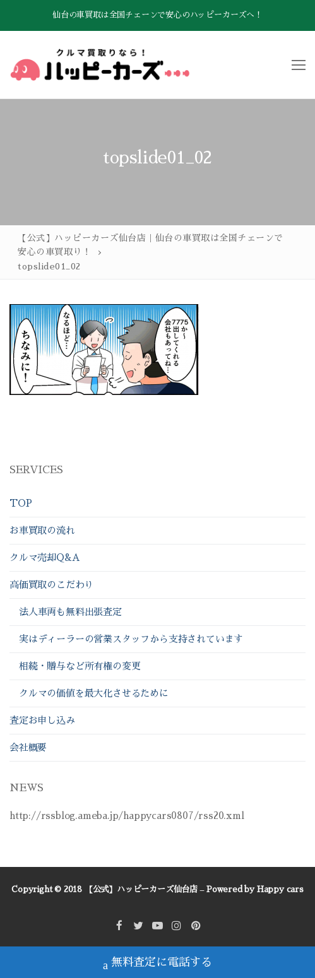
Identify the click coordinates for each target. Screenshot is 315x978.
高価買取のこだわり (53, 584)
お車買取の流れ (42, 530)
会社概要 (28, 747)
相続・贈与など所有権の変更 (79, 666)
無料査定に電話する (157, 964)
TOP (20, 503)
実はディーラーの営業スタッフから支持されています (131, 639)
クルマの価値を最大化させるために (94, 693)
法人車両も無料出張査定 (70, 611)
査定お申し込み (42, 720)
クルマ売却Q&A (44, 557)
